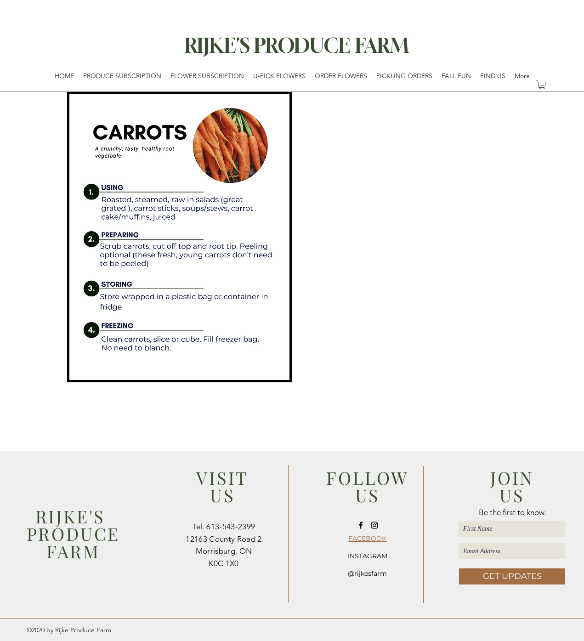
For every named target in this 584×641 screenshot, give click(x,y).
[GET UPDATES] (512, 576)
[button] (541, 84)
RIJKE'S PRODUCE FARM (297, 45)
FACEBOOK (367, 538)
